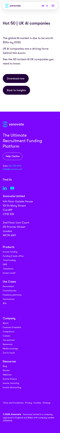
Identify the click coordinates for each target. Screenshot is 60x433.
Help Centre (13, 156)
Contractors (9, 299)
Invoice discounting (12, 387)
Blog (5, 366)
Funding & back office (13, 256)
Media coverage (10, 348)
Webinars (7, 374)
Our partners (9, 340)
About (5, 323)
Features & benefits (12, 327)
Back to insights (16, 91)
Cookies (37, 402)
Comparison (8, 331)
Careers (6, 335)
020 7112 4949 (14, 165)
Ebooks (6, 370)
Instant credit (9, 272)
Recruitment (8, 286)
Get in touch (9, 352)
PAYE (5, 264)
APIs (5, 303)
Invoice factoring (11, 383)
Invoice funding (10, 251)
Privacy (28, 402)
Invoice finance (10, 378)
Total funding (9, 260)
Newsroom (7, 344)
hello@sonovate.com (12, 169)
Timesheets (8, 268)
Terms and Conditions (13, 402)
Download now (15, 78)
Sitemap (46, 402)
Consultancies (9, 290)
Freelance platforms (12, 294)
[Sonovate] (13, 6)
